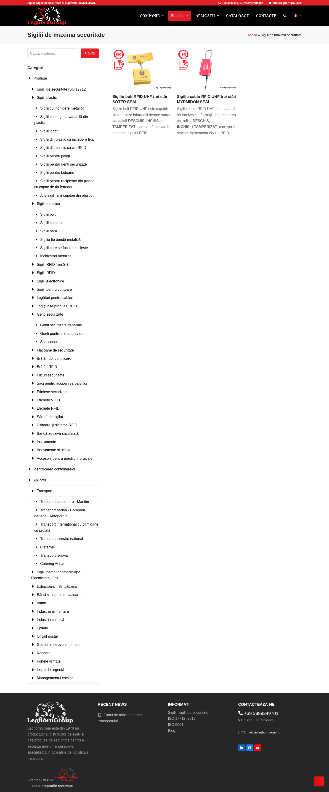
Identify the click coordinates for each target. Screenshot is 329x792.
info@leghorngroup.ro (285, 3)
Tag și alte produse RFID (57, 306)
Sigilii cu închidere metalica (62, 108)
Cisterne (47, 547)
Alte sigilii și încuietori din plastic (66, 195)
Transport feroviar (54, 555)
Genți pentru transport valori (62, 334)
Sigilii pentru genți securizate (63, 164)
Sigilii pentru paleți (55, 156)
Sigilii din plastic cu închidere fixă (67, 139)
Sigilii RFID (46, 273)
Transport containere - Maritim (64, 502)
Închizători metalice (56, 256)
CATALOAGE (87, 3)
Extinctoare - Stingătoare (57, 586)
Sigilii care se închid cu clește (64, 248)
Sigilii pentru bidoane (57, 173)
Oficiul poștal (47, 636)
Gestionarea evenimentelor (59, 645)
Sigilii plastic (47, 97)
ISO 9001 (175, 725)
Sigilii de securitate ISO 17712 (61, 89)
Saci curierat (50, 342)
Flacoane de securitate (55, 350)
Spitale (42, 628)
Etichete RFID (48, 408)
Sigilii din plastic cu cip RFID (63, 148)
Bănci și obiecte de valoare (58, 595)
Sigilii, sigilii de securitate (188, 712)
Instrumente (46, 442)
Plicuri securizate (50, 375)
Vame (41, 603)
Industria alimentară (53, 611)
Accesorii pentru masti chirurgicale (65, 458)
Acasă (252, 35)
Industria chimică (50, 620)
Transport (44, 491)
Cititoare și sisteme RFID (57, 425)
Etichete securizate (52, 392)
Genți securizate (50, 314)
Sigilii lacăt (49, 131)
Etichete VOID (48, 400)
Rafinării (43, 653)
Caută (90, 53)
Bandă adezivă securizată (58, 433)
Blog (171, 731)
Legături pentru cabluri (55, 298)
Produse (40, 78)
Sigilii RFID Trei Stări (54, 264)
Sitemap (33, 780)
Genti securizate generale (61, 325)
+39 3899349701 (231, 3)
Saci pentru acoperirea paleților (62, 383)
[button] (285, 15)
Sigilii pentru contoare (54, 289)
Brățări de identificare (54, 358)
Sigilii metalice (48, 204)
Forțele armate (49, 661)
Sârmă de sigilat (50, 417)
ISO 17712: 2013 (182, 718)
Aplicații (39, 480)
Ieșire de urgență (50, 670)
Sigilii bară (48, 231)
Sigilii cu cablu (51, 223)
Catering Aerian (52, 564)
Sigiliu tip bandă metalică (60, 240)
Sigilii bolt (48, 214)
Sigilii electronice (50, 281)
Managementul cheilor (55, 678)
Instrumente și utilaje (53, 450)
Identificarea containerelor (54, 469)
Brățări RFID (47, 367)
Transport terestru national (61, 539)
